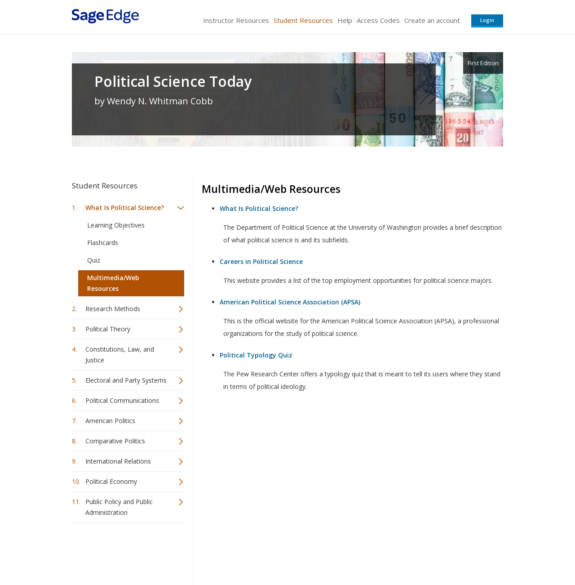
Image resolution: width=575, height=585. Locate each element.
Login (487, 20)
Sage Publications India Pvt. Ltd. (202, 551)
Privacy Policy (444, 551)
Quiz (93, 260)
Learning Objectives (116, 225)
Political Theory (107, 329)
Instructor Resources (236, 20)
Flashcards (102, 242)
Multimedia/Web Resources (113, 283)
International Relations (118, 461)
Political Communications (122, 400)
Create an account (432, 20)
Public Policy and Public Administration (119, 507)
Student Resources (303, 20)
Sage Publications (123, 551)
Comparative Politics (115, 441)
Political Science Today (173, 81)
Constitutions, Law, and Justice (119, 354)
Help (344, 20)
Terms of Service (338, 551)
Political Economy (111, 481)
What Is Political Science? (124, 207)
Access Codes (378, 20)
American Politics (110, 420)
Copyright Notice (393, 551)
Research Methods (112, 308)
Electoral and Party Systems (126, 380)
